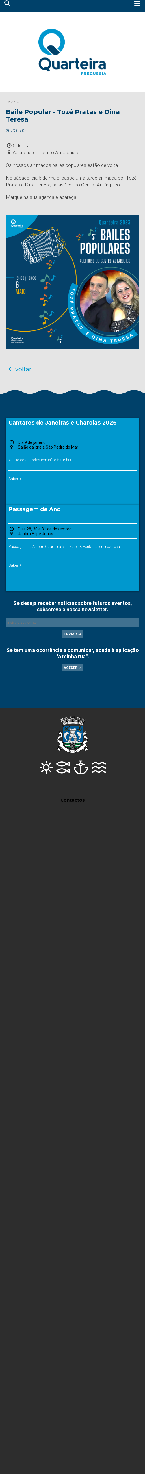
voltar (18, 369)
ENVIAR (70, 634)
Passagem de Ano (34, 509)
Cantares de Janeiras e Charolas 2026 (62, 422)
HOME (10, 102)
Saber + (14, 479)
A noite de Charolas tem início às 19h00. (40, 460)
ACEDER (70, 668)
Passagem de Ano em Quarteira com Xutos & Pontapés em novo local (64, 546)
